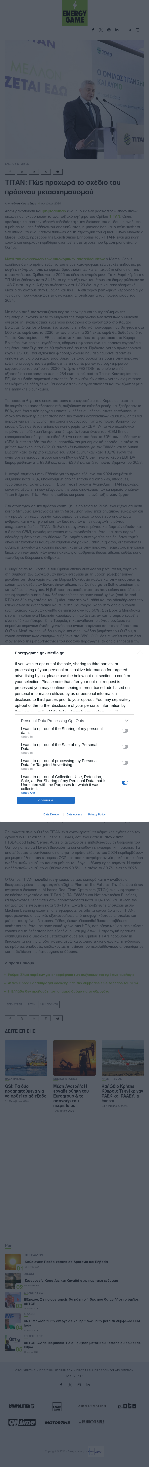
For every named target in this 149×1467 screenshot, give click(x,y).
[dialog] (74, 733)
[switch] (125, 730)
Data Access (74, 814)
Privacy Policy (96, 814)
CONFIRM (45, 800)
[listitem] (74, 721)
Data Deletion (52, 814)
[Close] (141, 653)
